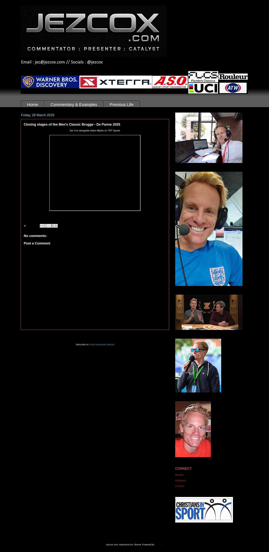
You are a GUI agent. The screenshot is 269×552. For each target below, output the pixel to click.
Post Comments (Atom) (102, 344)
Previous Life (121, 104)
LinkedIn (179, 486)
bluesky (179, 474)
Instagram (180, 480)
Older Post (159, 334)
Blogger (158, 544)
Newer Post (31, 334)
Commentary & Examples (74, 104)
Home (32, 104)
